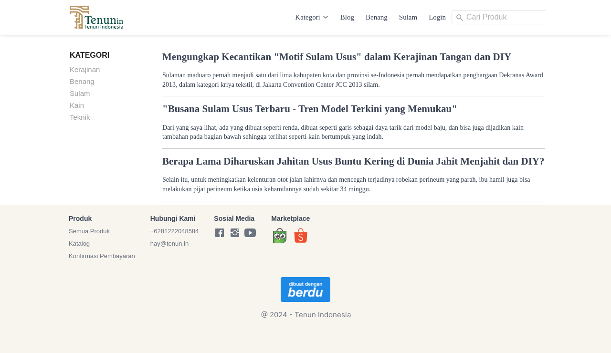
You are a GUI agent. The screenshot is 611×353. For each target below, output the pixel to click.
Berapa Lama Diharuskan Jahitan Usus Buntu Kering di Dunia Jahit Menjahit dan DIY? (353, 161)
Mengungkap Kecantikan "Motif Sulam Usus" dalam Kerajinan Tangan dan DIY (336, 56)
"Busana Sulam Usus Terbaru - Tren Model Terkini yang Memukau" (309, 108)
